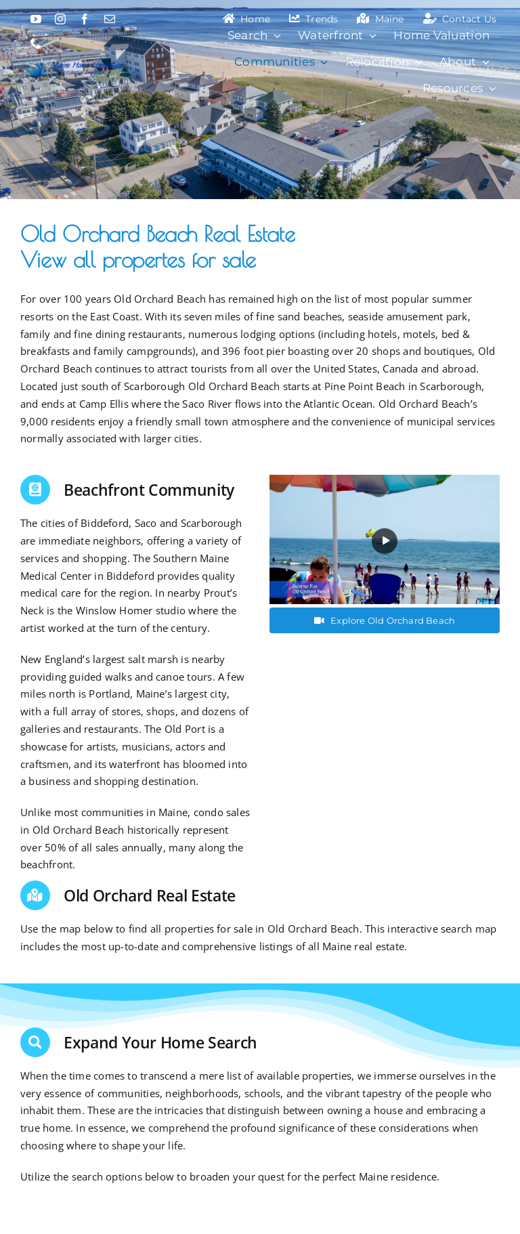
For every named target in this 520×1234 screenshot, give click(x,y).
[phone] (35, 43)
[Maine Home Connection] (73, 60)
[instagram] (60, 19)
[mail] (109, 19)
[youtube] (35, 19)
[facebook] (84, 19)
